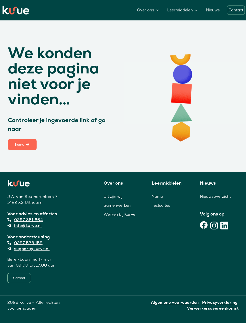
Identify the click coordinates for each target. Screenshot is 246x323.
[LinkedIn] (224, 225)
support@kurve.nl (28, 248)
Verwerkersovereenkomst (213, 308)
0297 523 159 (25, 242)
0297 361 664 (25, 219)
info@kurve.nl (24, 225)
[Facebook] (204, 225)
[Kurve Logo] (15, 7)
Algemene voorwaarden (175, 302)
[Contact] (19, 278)
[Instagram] (214, 225)
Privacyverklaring (220, 302)
